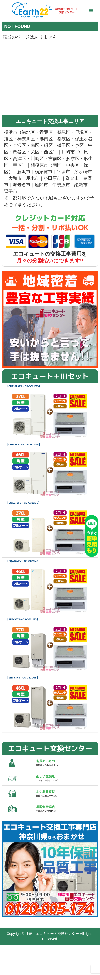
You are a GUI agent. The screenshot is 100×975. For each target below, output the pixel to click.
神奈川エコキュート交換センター (52, 964)
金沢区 (19, 145)
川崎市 (68, 152)
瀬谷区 (19, 152)
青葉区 (46, 132)
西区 (48, 152)
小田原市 (52, 178)
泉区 (79, 145)
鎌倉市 (72, 178)
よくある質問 (67, 811)
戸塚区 (81, 132)
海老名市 (21, 185)
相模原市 (39, 165)
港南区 (46, 139)
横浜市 (10, 132)
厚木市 (32, 178)
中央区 (72, 165)
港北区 (28, 132)
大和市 (15, 178)
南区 (35, 145)
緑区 (48, 145)
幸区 (17, 165)
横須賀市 (43, 172)
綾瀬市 (81, 185)
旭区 (8, 139)
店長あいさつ (67, 767)
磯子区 (63, 145)
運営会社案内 (67, 834)
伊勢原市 (61, 185)
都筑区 (63, 139)
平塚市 (63, 172)
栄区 (35, 152)
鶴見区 (63, 132)
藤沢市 (23, 172)
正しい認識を (67, 789)
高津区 (19, 159)
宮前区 (55, 159)
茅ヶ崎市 (83, 172)
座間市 (41, 185)
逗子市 (10, 191)
